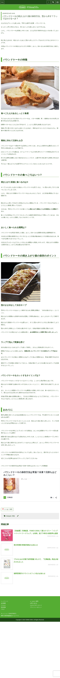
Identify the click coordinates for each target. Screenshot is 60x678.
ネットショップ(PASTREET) (8, 613)
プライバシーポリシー (36, 607)
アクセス (3, 605)
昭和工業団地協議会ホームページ (10, 615)
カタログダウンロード (36, 605)
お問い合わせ (33, 603)
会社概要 (3, 603)
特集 (13, 516)
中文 (2, 2)
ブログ (3, 609)
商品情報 (3, 607)
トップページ (4, 601)
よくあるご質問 (34, 601)
